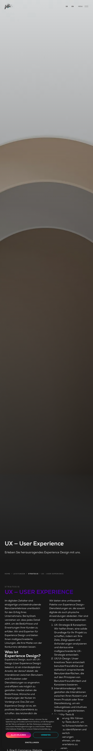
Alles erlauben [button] (18, 735)
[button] (57, 718)
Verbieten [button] (45, 735)
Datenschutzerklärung (41, 729)
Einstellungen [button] (32, 742)
